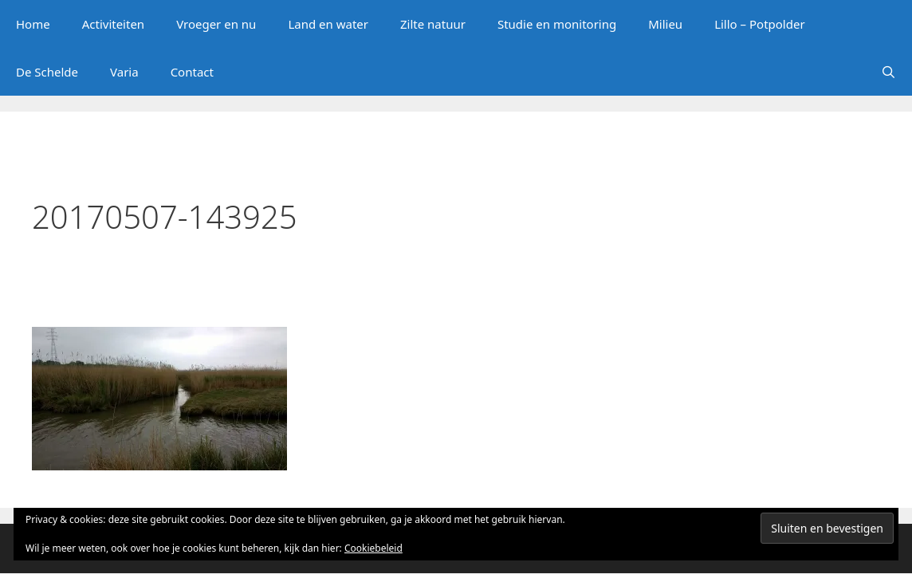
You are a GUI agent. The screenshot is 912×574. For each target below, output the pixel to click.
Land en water (328, 24)
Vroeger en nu (216, 24)
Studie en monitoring (556, 24)
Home (33, 24)
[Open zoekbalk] (888, 72)
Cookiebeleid (373, 548)
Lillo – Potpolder (759, 24)
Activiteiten (113, 24)
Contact (192, 72)
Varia (124, 72)
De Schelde (47, 72)
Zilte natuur (433, 24)
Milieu (665, 24)
